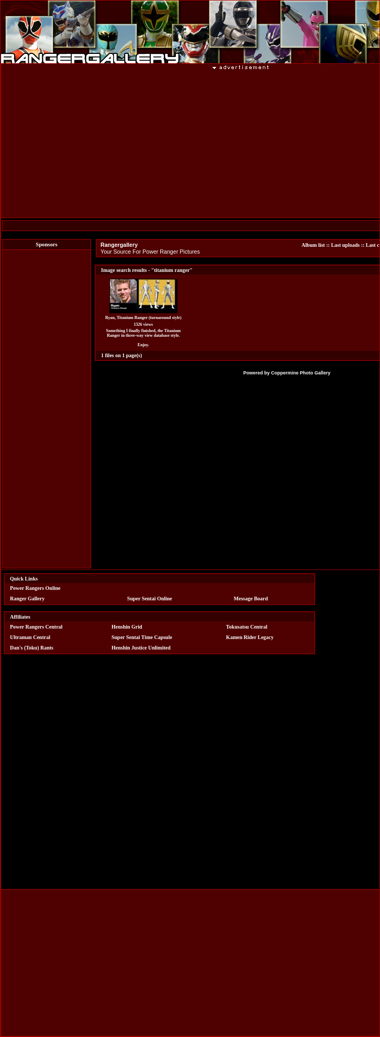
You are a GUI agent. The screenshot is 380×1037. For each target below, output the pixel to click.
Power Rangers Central (36, 627)
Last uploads (345, 245)
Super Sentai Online (149, 598)
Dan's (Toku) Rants (31, 648)
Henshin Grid (126, 627)
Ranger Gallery (27, 598)
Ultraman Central (30, 637)
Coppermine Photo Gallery (301, 372)
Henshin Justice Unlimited (141, 648)
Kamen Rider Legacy (250, 637)
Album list (313, 245)
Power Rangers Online (35, 588)
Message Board (251, 598)
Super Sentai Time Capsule (141, 637)
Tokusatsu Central (246, 627)
